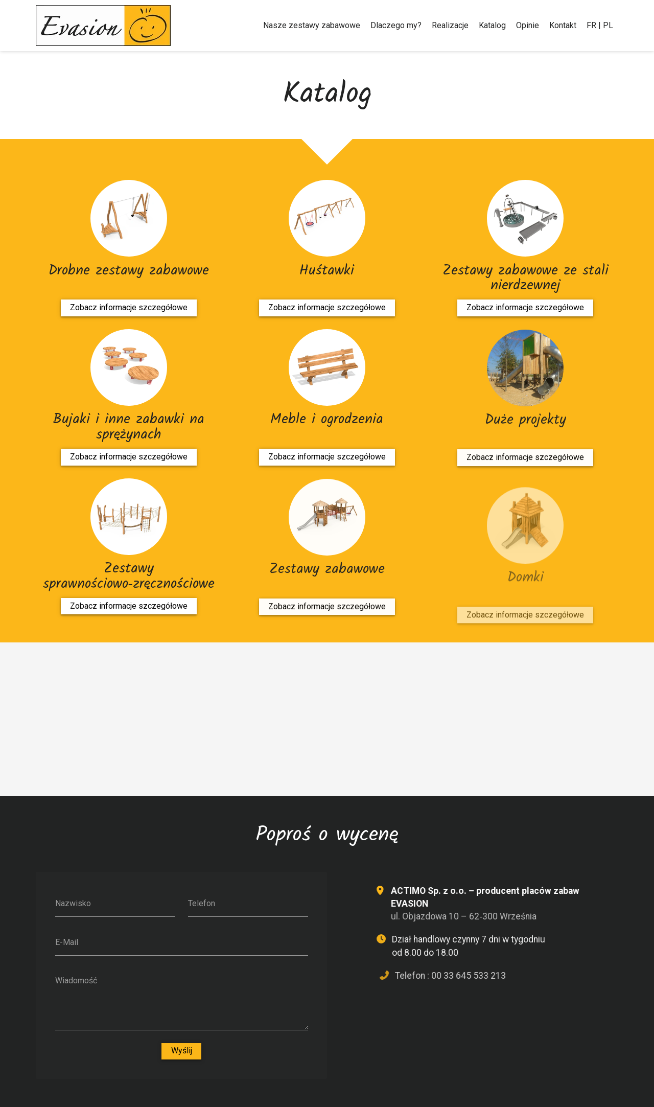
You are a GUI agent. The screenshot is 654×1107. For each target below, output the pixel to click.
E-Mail (66, 942)
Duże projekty (525, 438)
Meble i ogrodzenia (326, 422)
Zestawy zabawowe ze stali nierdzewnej (525, 281)
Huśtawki (326, 270)
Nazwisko (73, 903)
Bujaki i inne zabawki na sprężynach (128, 427)
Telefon (201, 903)
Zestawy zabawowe (327, 587)
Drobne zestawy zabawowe (129, 270)
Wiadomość (76, 980)
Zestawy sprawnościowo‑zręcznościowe (129, 579)
